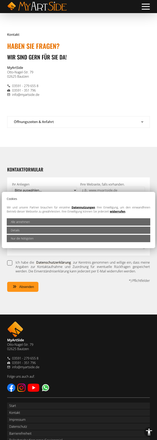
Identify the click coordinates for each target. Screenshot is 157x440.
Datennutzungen (83, 207)
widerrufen (117, 211)
